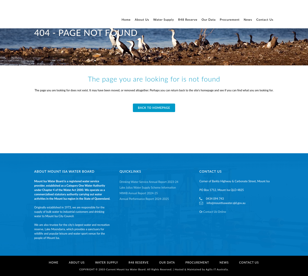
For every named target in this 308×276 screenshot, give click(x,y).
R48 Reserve (139, 262)
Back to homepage (154, 107)
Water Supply (106, 262)
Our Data (167, 262)
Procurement (197, 262)
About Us (77, 262)
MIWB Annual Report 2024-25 (139, 193)
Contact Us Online (214, 211)
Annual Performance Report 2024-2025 (144, 199)
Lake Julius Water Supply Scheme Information (148, 187)
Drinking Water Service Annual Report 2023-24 (149, 182)
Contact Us (249, 262)
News (224, 262)
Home (53, 262)
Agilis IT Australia (217, 269)
